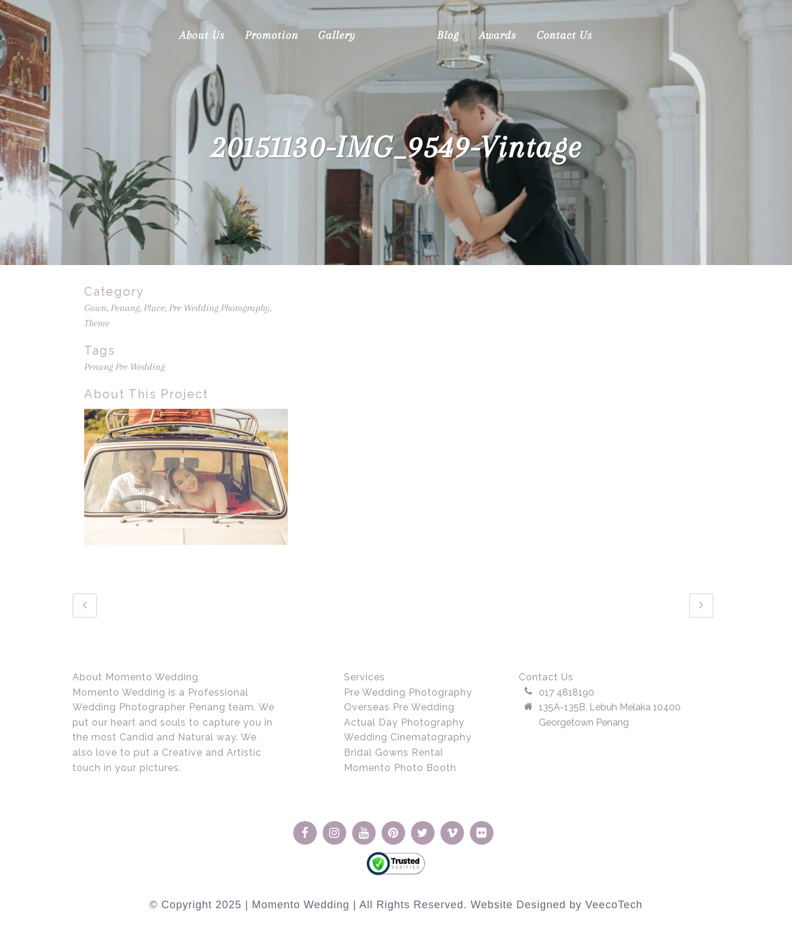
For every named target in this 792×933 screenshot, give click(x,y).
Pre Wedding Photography (408, 691)
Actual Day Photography (404, 721)
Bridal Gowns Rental (393, 751)
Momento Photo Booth (400, 767)
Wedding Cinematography (408, 737)
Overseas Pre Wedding (399, 706)
